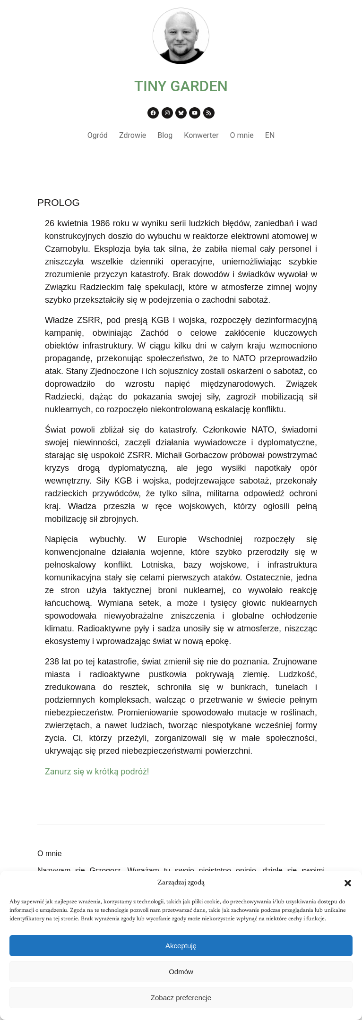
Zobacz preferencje (181, 998)
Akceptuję (181, 946)
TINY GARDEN (181, 86)
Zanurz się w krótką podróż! (97, 771)
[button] (348, 883)
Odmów (181, 972)
